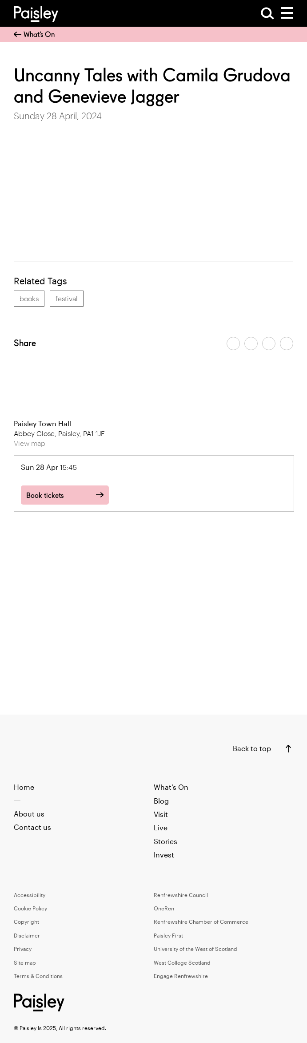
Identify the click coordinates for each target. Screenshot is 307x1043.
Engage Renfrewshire (181, 976)
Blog (161, 800)
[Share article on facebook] (233, 343)
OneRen (164, 908)
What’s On (34, 34)
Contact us (32, 827)
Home (24, 787)
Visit (161, 814)
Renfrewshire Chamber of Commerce (201, 921)
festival (67, 298)
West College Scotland (182, 962)
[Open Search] (267, 13)
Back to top (252, 748)
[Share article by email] (268, 343)
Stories (165, 841)
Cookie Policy (30, 908)
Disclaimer (27, 935)
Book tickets (45, 495)
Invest (164, 854)
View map (29, 443)
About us (29, 813)
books (29, 298)
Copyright (26, 921)
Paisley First (168, 935)
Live (160, 827)
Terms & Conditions (38, 976)
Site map (25, 962)
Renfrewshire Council (181, 895)
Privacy (23, 949)
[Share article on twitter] (251, 343)
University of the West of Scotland (195, 949)
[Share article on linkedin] (286, 343)
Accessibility (29, 895)
